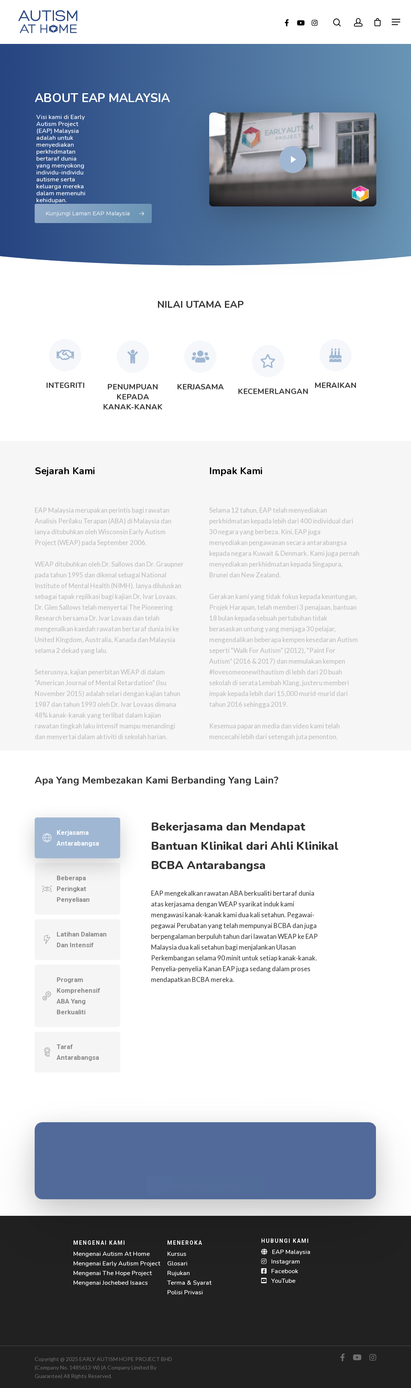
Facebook (284, 1271)
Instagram (285, 1261)
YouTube (283, 1281)
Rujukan (178, 1273)
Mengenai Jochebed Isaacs (110, 1283)
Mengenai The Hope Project (112, 1273)
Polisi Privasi (185, 1292)
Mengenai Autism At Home (111, 1254)
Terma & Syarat (189, 1283)
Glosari (177, 1263)
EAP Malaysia (291, 1252)
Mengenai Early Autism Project (116, 1263)
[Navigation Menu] (396, 22)
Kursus (176, 1254)
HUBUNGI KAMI (285, 1241)
